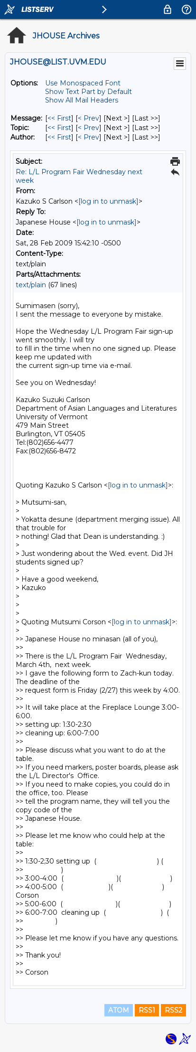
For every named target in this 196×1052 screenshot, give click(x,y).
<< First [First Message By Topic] (59, 127)
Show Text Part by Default (88, 91)
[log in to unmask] (108, 201)
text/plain (31, 285)
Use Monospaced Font (83, 83)
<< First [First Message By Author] (59, 137)
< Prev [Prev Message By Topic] (88, 127)
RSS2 (173, 1010)
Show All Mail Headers (81, 100)
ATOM (118, 1010)
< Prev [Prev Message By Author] (88, 137)
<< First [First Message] (59, 118)
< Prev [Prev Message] (88, 118)
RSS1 (147, 1010)
